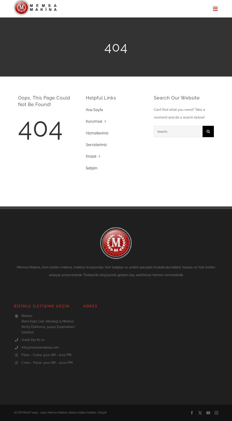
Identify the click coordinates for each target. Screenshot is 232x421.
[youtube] (208, 413)
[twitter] (200, 413)
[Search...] (178, 131)
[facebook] (192, 413)
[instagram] (216, 413)
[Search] (208, 131)
